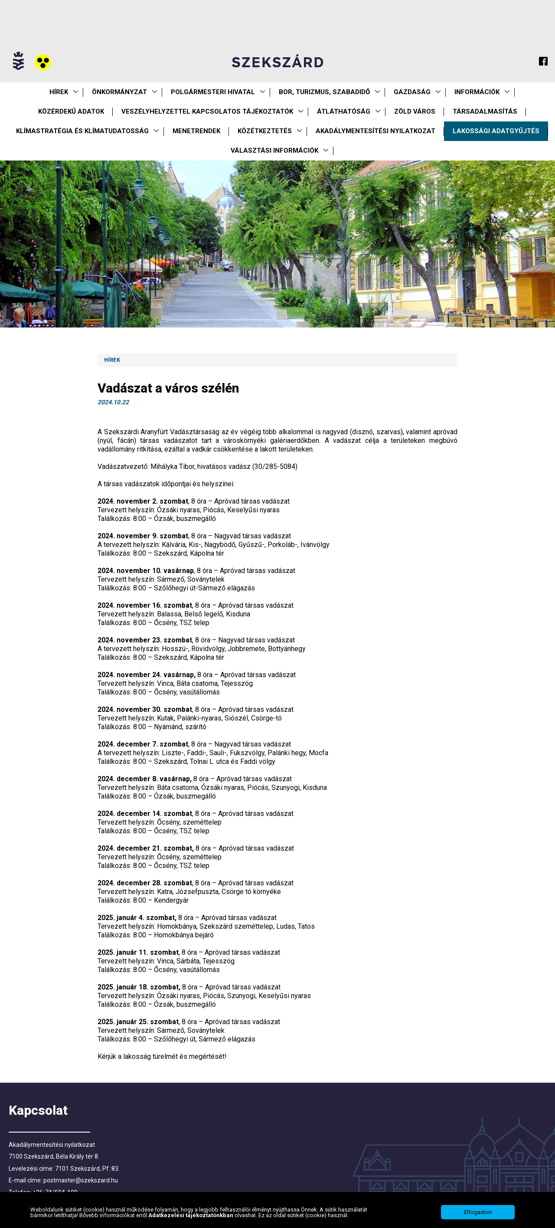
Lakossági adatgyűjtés (496, 131)
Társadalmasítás (485, 111)
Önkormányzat (119, 92)
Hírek (58, 92)
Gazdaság (412, 92)
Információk (477, 92)
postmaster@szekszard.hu (80, 1180)
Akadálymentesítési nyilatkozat (375, 131)
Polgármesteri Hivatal (213, 92)
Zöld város (414, 111)
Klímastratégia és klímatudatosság (82, 131)
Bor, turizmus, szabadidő (324, 92)
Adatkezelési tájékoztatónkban (191, 1215)
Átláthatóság (343, 111)
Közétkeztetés (265, 131)
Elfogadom (478, 1212)
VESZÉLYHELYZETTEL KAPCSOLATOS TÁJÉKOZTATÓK (207, 111)
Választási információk (274, 150)
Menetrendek (196, 131)
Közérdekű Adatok (71, 111)
